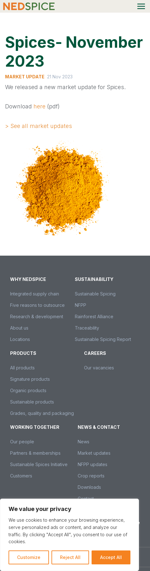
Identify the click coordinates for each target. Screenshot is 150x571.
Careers (95, 353)
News (83, 441)
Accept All (111, 557)
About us (19, 328)
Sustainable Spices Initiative (39, 464)
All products (22, 367)
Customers (21, 475)
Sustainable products (32, 401)
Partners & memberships (35, 453)
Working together (34, 427)
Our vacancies (99, 367)
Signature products (30, 379)
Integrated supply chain (34, 293)
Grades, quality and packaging (42, 413)
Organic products (28, 390)
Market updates (94, 453)
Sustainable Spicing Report (103, 339)
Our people (22, 441)
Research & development (36, 316)
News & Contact (99, 427)
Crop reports (91, 475)
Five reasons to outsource (37, 305)
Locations (20, 339)
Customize (28, 557)
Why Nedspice (28, 279)
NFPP (80, 305)
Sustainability (94, 279)
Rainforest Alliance (94, 316)
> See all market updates (38, 126)
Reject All (70, 557)
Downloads (89, 487)
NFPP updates (92, 464)
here (39, 106)
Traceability (87, 328)
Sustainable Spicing (95, 293)
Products (23, 353)
